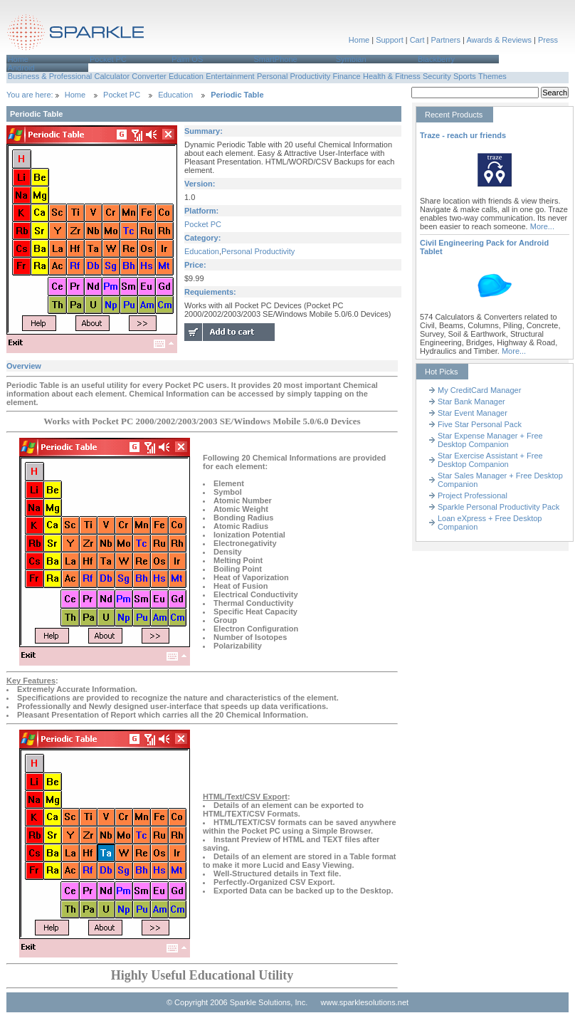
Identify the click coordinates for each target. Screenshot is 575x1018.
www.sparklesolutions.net (365, 1002)
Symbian (351, 59)
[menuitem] (47, 59)
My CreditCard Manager (479, 390)
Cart (417, 40)
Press (548, 40)
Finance (347, 76)
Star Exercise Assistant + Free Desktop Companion (490, 459)
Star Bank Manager (471, 401)
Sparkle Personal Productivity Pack (498, 507)
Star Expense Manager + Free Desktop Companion (490, 439)
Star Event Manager (472, 413)
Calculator (112, 76)
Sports (464, 76)
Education (186, 76)
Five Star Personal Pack (480, 424)
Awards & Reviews (499, 40)
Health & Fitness (392, 76)
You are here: (31, 94)
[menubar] (287, 63)
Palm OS (187, 59)
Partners (445, 40)
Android (21, 67)
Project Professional (472, 495)
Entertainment (230, 76)
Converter (149, 76)
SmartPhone (275, 59)
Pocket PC (108, 59)
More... (542, 226)
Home (359, 40)
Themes (492, 76)
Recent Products (453, 114)
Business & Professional (50, 76)
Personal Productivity (293, 76)
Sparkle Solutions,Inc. (76, 34)
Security (437, 76)
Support (389, 40)
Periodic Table (237, 94)
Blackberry (436, 59)
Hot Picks (441, 371)
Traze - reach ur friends (463, 135)
